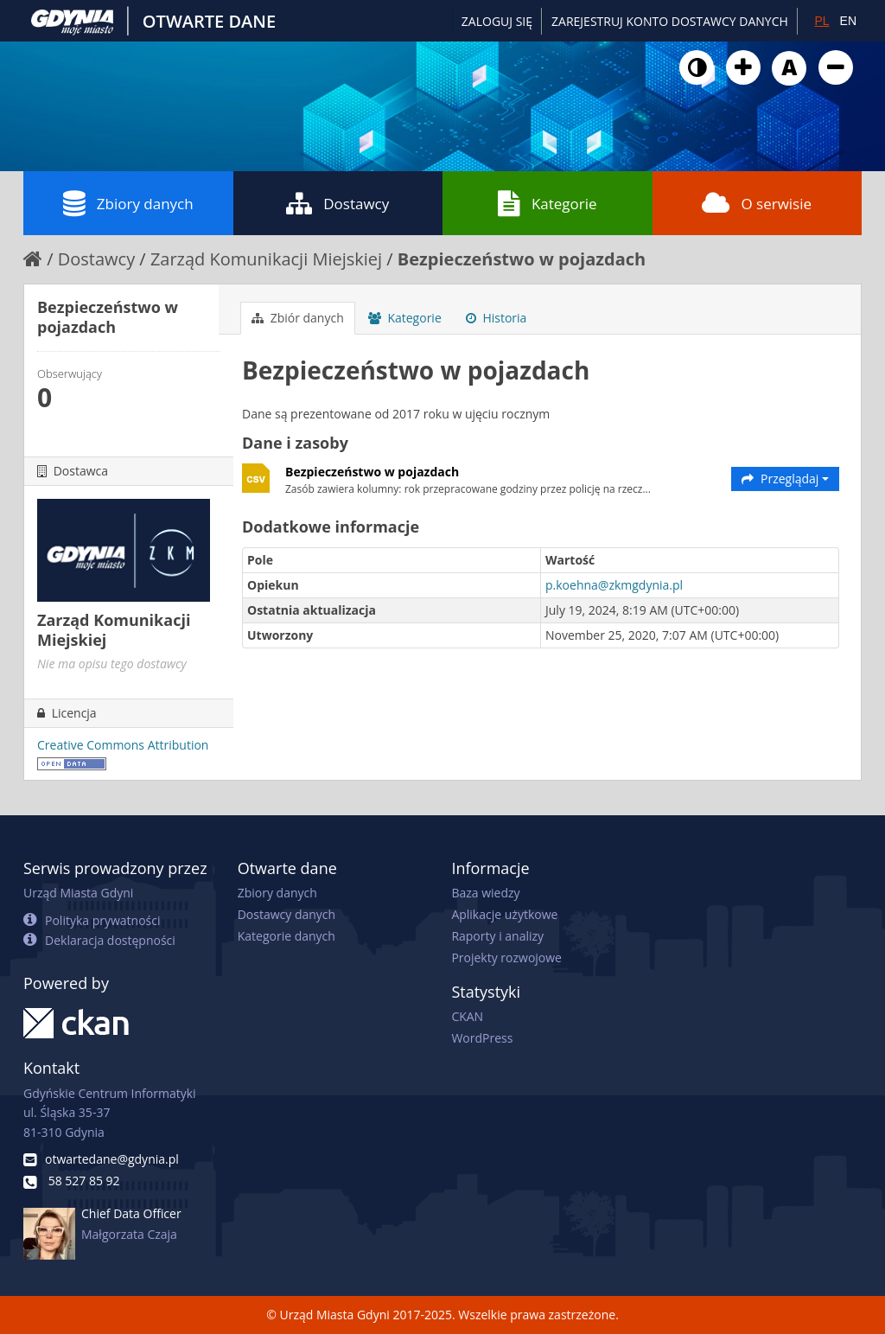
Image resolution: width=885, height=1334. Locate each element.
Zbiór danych (297, 318)
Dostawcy (337, 203)
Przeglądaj (785, 478)
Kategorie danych (286, 936)
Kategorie (547, 203)
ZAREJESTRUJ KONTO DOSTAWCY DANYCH (669, 21)
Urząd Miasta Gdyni (78, 892)
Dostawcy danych (286, 914)
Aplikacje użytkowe (504, 914)
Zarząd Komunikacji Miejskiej (266, 259)
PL (821, 21)
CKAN (467, 1016)
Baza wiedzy (485, 892)
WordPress (482, 1038)
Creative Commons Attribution (122, 745)
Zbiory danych (128, 203)
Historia (496, 318)
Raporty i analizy (497, 936)
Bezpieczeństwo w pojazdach (522, 259)
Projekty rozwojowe (506, 957)
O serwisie (757, 203)
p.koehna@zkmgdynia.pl (614, 585)
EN (848, 21)
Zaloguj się (497, 21)
